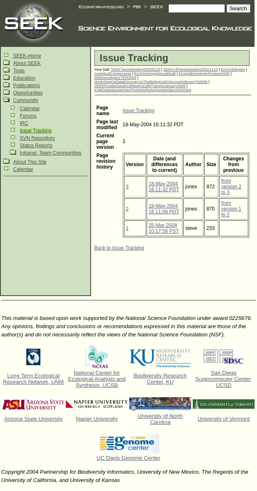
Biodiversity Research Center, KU (160, 379)
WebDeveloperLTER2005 (115, 78)
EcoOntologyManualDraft (155, 74)
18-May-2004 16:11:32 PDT (164, 186)
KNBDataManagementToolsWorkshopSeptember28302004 (142, 90)
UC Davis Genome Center (129, 458)
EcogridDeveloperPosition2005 (204, 74)
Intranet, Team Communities (51, 153)
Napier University (96, 419)
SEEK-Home (27, 56)
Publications (26, 85)
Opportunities (27, 93)
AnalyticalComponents (112, 74)
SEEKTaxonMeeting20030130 (135, 69)
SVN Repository (37, 138)
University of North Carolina (160, 419)
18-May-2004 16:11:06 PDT (164, 209)
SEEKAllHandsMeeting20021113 (191, 69)
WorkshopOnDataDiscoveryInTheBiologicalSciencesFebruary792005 (151, 82)
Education (24, 78)
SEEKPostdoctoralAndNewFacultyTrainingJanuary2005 (139, 86)
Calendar (30, 108)
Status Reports (36, 145)
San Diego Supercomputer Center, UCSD (223, 379)
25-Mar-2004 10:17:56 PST (164, 228)
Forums (28, 116)
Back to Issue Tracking (119, 248)
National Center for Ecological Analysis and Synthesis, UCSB (96, 379)
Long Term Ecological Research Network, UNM (33, 379)
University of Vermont (224, 419)
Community (25, 100)
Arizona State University (33, 419)
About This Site (30, 162)
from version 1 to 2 (231, 209)
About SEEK (27, 63)
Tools (19, 71)
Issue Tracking (35, 131)
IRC (24, 123)
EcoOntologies (233, 69)
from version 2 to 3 (231, 186)
